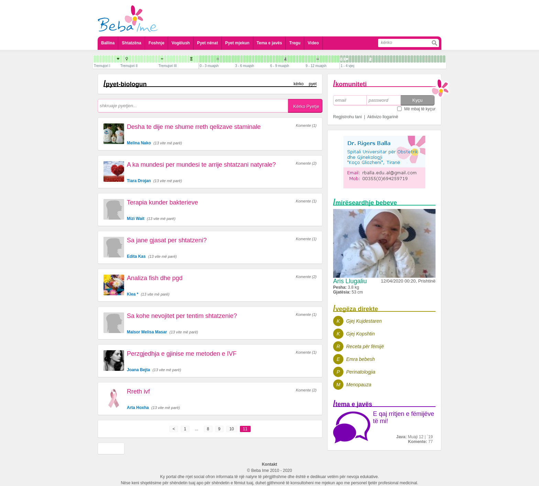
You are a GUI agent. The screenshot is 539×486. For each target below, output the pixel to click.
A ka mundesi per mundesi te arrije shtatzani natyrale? (201, 164)
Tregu (294, 43)
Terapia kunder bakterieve (162, 202)
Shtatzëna (131, 43)
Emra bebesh (360, 359)
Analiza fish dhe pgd (155, 278)
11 (245, 429)
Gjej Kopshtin (360, 333)
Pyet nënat (207, 43)
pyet (313, 83)
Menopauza (358, 384)
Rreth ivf (138, 391)
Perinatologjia (360, 372)
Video (313, 43)
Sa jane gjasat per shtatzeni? (167, 240)
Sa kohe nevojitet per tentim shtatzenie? (182, 315)
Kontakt (269, 464)
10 (231, 429)
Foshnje (156, 43)
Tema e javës (269, 43)
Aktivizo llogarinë (382, 116)
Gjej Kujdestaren (364, 321)
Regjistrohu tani (347, 116)
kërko (299, 83)
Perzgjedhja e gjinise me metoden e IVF (181, 353)
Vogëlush (181, 43)
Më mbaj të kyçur (420, 109)
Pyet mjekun (237, 43)
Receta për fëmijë (365, 346)
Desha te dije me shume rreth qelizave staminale (194, 126)
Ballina (107, 43)
